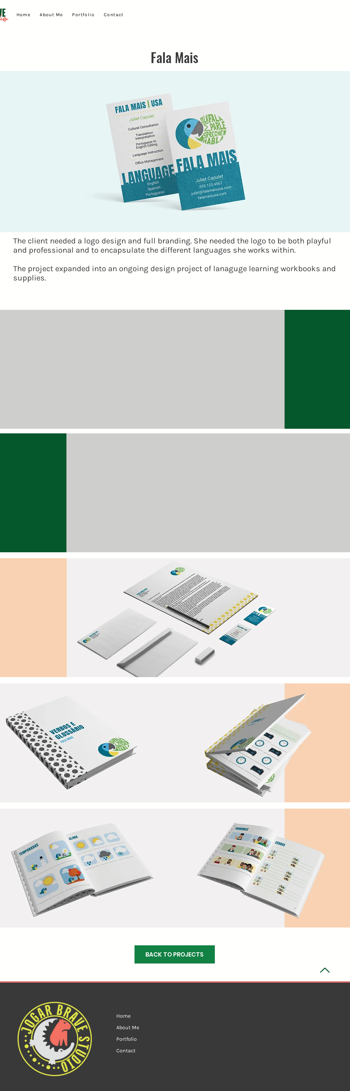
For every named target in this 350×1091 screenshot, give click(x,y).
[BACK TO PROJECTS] (175, 954)
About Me (127, 1027)
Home (123, 1016)
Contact (126, 1050)
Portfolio (126, 1039)
